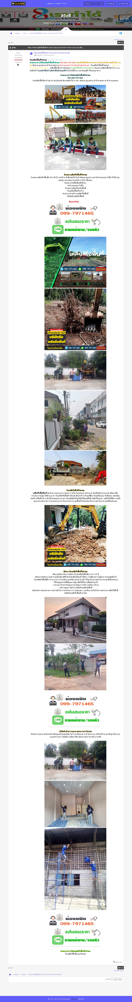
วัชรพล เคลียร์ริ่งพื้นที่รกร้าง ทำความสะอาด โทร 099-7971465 (52, 53)
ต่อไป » (122, 39)
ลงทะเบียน (85, 23)
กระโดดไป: (108, 979)
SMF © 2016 (57, 999)
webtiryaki (81, 999)
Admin (18, 53)
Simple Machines (65, 999)
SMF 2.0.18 (50, 999)
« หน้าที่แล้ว (116, 39)
